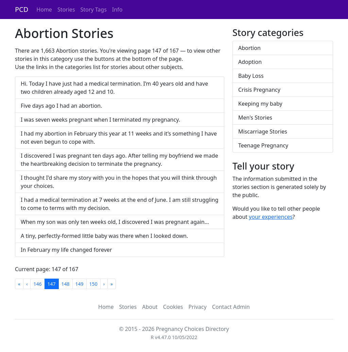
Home (44, 9)
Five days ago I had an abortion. (61, 105)
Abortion (249, 48)
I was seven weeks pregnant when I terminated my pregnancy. (100, 119)
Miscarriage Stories (262, 131)
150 (93, 284)
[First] (19, 284)
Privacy (198, 307)
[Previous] (27, 284)
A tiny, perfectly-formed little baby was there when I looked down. (104, 236)
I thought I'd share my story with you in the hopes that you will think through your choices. (119, 182)
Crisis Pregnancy (259, 89)
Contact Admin (231, 307)
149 (79, 284)
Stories (66, 9)
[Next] (104, 284)
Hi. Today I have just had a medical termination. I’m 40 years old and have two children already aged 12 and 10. (114, 87)
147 (52, 284)
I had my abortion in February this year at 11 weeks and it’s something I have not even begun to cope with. (119, 137)
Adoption (250, 62)
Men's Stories (255, 117)
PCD (21, 9)
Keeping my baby (260, 103)
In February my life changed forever (66, 249)
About (149, 307)
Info (117, 9)
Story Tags (94, 9)
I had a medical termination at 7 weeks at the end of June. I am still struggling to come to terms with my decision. (120, 204)
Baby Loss (251, 76)
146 (37, 284)
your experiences (271, 217)
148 (66, 284)
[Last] (111, 284)
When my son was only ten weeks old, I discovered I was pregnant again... (115, 222)
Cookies (173, 307)
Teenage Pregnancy (263, 145)
